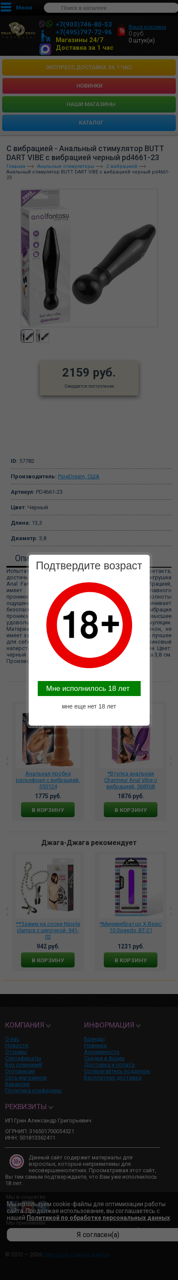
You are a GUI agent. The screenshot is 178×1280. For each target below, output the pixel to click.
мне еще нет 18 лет (89, 706)
